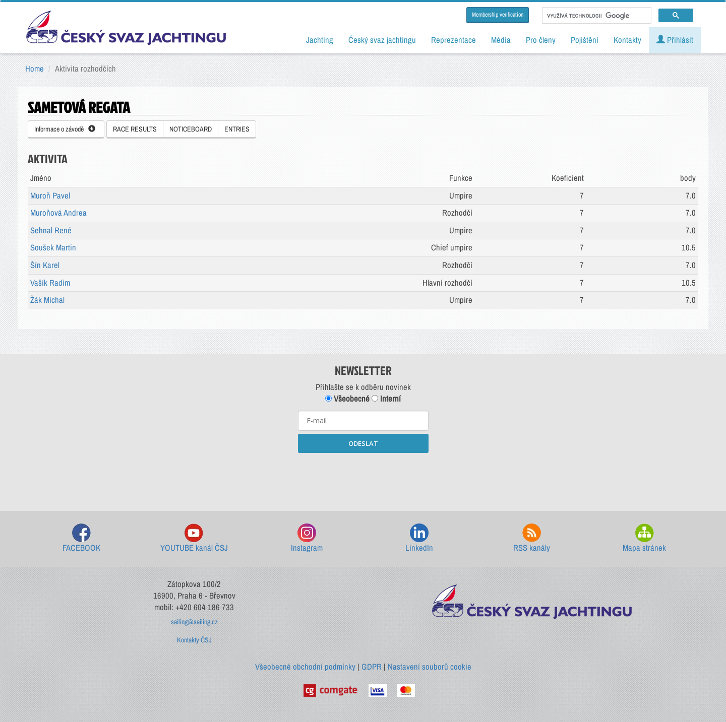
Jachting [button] (319, 39)
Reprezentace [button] (453, 39)
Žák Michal (47, 299)
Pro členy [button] (541, 39)
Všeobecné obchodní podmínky (305, 666)
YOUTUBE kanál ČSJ (194, 538)
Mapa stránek (644, 538)
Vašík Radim (50, 282)
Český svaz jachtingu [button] (382, 39)
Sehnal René (51, 230)
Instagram (307, 538)
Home (34, 68)
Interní (386, 398)
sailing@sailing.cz (194, 621)
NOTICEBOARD (190, 129)
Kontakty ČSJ (194, 639)
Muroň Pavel (50, 195)
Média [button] (501, 39)
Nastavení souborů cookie (429, 666)
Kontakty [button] (627, 39)
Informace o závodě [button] (64, 129)
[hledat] (595, 15)
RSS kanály (531, 538)
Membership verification (497, 15)
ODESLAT (363, 443)
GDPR (371, 666)
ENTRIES (237, 129)
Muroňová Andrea (58, 212)
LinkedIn (419, 538)
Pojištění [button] (584, 39)
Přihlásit (674, 39)
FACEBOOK (81, 538)
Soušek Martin (53, 247)
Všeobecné (347, 398)
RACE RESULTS (135, 129)
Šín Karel (44, 265)
